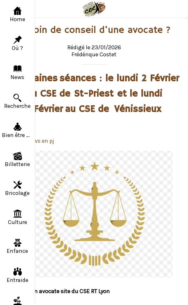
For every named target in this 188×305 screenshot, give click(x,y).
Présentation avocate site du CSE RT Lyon (57, 291)
